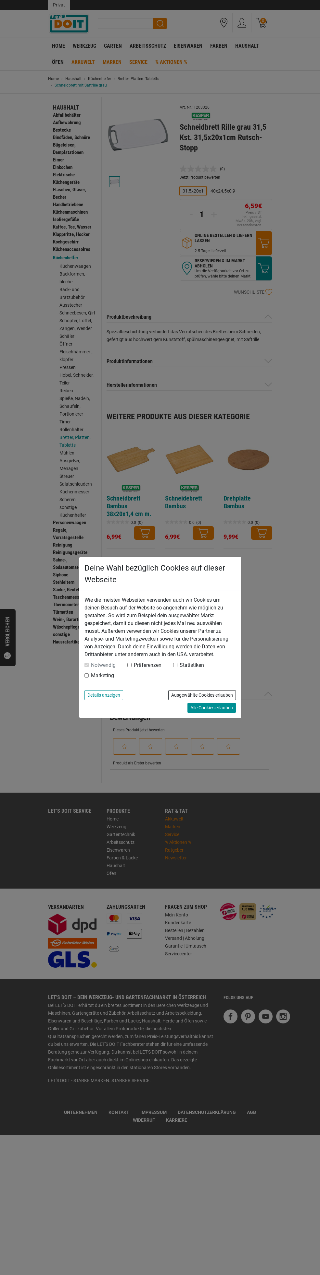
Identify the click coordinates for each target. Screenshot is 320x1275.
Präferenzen (147, 665)
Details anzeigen (103, 695)
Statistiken (192, 665)
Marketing (102, 675)
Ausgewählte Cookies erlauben (202, 695)
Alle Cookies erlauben (211, 707)
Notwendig (103, 665)
